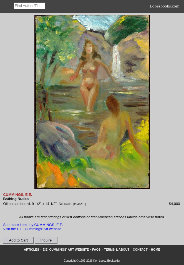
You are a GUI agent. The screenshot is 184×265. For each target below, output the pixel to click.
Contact (140, 249)
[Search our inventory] (29, 5)
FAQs (96, 249)
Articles (31, 249)
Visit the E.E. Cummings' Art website (32, 229)
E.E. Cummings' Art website (65, 249)
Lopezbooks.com (164, 6)
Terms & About (117, 249)
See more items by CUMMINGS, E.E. (33, 225)
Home (155, 249)
